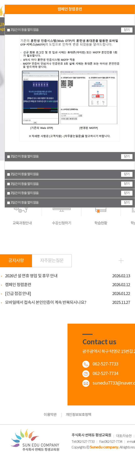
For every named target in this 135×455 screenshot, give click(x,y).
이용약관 (50, 415)
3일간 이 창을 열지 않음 (23, 203)
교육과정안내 (22, 207)
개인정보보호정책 (78, 415)
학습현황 (101, 207)
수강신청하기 (61, 207)
